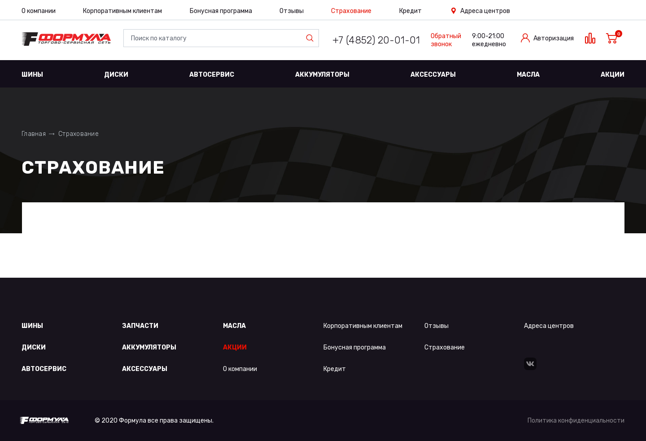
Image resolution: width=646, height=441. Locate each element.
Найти (312, 38)
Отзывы (291, 11)
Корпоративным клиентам (122, 11)
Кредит (410, 11)
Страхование (351, 11)
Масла (528, 75)
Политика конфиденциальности (576, 420)
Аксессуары (433, 75)
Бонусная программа (221, 11)
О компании (39, 11)
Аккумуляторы (322, 75)
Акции (612, 75)
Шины (32, 75)
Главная (34, 134)
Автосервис (211, 75)
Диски (116, 75)
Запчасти (140, 326)
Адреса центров (485, 11)
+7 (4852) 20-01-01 (376, 40)
